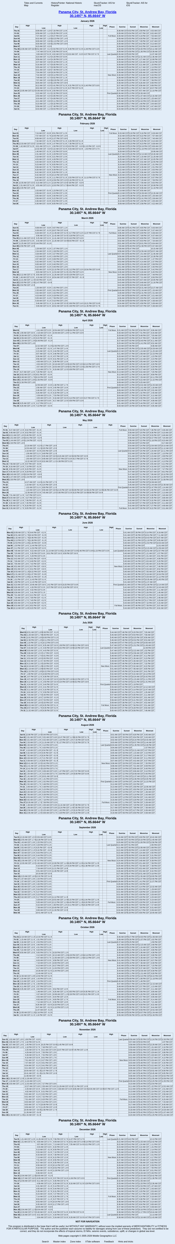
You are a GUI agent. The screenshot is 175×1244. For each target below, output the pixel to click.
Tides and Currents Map (33, 4)
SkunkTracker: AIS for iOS (137, 4)
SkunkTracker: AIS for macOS (104, 4)
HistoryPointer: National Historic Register (66, 4)
